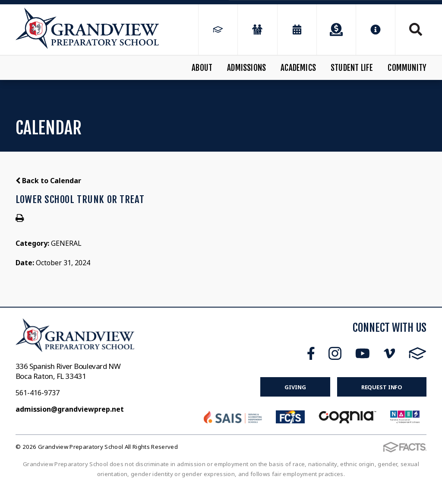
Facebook (311, 353)
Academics (298, 68)
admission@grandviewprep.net (70, 409)
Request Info (381, 387)
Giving (295, 387)
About (202, 68)
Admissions (246, 68)
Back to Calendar (48, 180)
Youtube (362, 353)
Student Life (352, 68)
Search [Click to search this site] (415, 29)
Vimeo (389, 353)
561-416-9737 (38, 392)
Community (407, 68)
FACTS (417, 353)
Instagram (334, 353)
